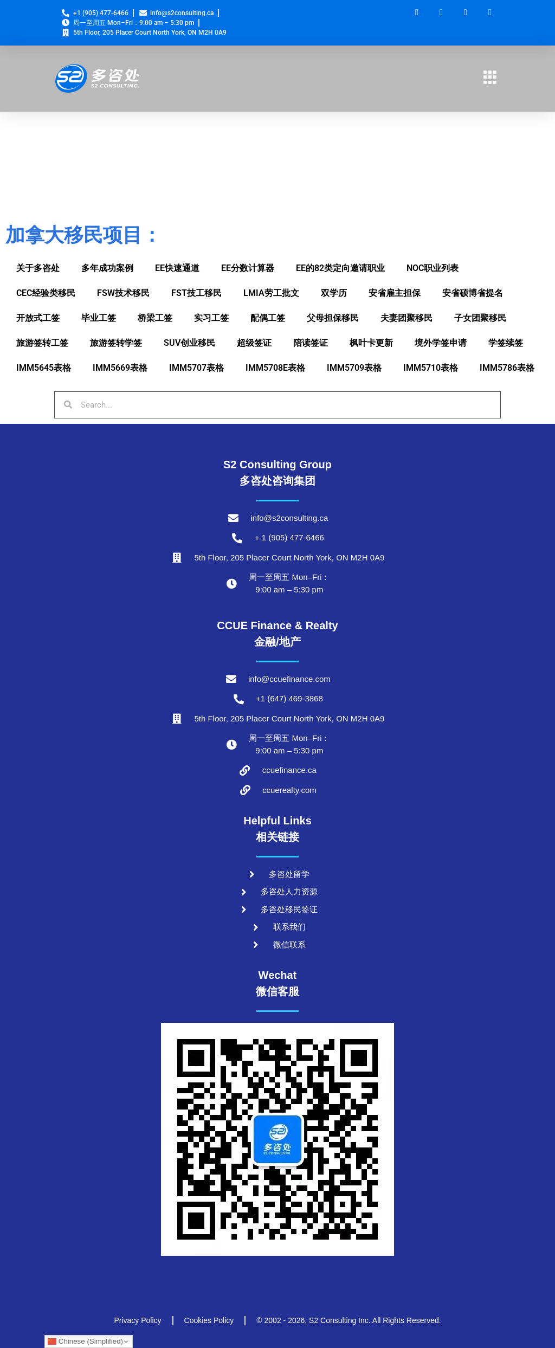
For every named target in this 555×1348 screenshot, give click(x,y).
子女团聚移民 (480, 318)
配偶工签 (267, 318)
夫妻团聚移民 (406, 318)
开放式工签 (38, 318)
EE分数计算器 (247, 268)
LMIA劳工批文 (271, 293)
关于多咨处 (38, 268)
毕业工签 (98, 318)
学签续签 (505, 343)
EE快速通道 (177, 268)
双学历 (334, 293)
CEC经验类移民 (45, 293)
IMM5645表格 (43, 368)
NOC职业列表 (432, 268)
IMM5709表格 (354, 368)
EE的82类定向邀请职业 (340, 268)
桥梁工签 (155, 318)
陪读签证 (310, 343)
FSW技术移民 (123, 293)
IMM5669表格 (120, 368)
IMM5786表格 (507, 368)
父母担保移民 (333, 318)
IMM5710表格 (430, 368)
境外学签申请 (441, 343)
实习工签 (211, 318)
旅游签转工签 (42, 343)
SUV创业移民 (189, 343)
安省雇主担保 (395, 293)
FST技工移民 (196, 293)
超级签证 (254, 343)
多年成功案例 (107, 268)
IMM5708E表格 (275, 368)
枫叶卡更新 (371, 343)
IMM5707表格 (196, 368)
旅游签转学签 (116, 343)
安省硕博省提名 (472, 293)
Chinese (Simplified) (85, 1341)
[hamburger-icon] (490, 79)
